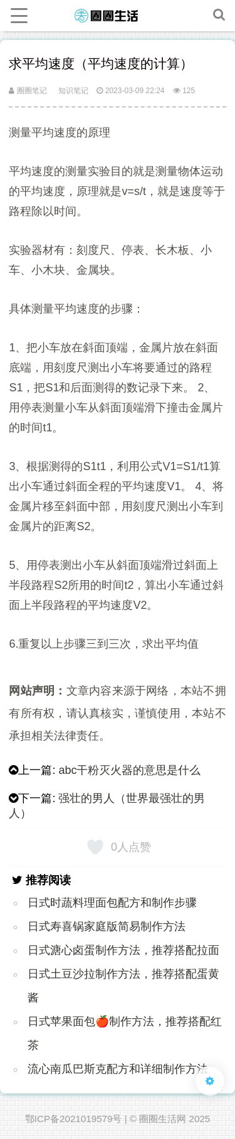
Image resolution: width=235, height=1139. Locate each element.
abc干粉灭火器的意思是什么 (129, 770)
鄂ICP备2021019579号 (73, 1118)
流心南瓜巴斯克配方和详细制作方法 (118, 1069)
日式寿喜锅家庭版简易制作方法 (106, 926)
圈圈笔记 (27, 90)
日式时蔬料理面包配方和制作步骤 (112, 902)
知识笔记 (73, 90)
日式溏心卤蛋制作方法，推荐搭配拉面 (123, 950)
